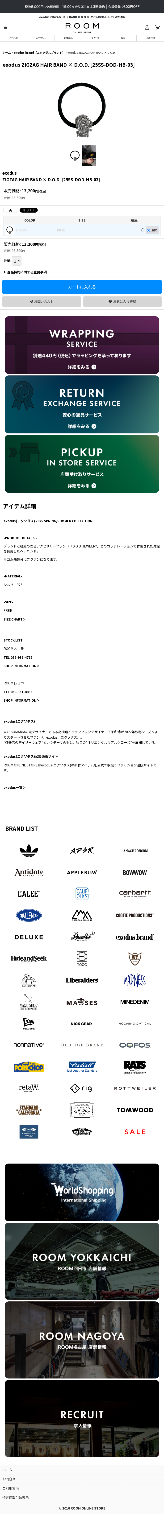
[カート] (157, 27)
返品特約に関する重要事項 (25, 272)
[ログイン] (146, 27)
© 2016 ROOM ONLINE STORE (82, 1508)
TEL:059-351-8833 (18, 691)
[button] (5, 27)
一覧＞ (15, 787)
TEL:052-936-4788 (18, 657)
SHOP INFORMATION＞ (22, 665)
